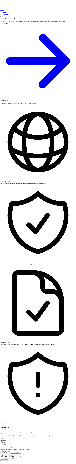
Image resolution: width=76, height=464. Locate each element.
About (4, 13)
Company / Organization (5, 454)
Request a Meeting (6, 14)
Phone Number (3, 455)
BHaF (2, 10)
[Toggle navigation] (0, 16)
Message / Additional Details (5, 459)
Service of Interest (4, 456)
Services (4, 12)
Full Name (2, 451)
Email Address (3, 452)
